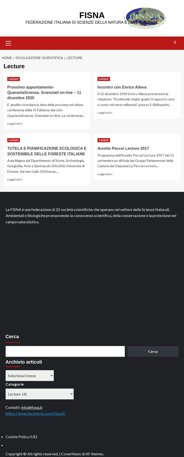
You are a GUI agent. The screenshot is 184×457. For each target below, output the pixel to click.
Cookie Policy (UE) (21, 436)
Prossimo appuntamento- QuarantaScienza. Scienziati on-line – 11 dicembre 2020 (44, 92)
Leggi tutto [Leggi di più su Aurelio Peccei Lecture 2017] (104, 174)
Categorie (15, 384)
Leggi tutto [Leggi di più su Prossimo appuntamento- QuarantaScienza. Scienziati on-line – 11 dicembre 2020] (14, 123)
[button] (8, 43)
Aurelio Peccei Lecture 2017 (123, 148)
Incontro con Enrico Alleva (121, 87)
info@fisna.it (31, 407)
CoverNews (71, 453)
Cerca (12, 336)
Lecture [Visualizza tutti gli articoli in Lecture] (13, 78)
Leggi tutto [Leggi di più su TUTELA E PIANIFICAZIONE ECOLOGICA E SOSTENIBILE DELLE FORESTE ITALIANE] (14, 179)
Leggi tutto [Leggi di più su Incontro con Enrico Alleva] (104, 112)
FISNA (92, 15)
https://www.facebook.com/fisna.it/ (36, 413)
